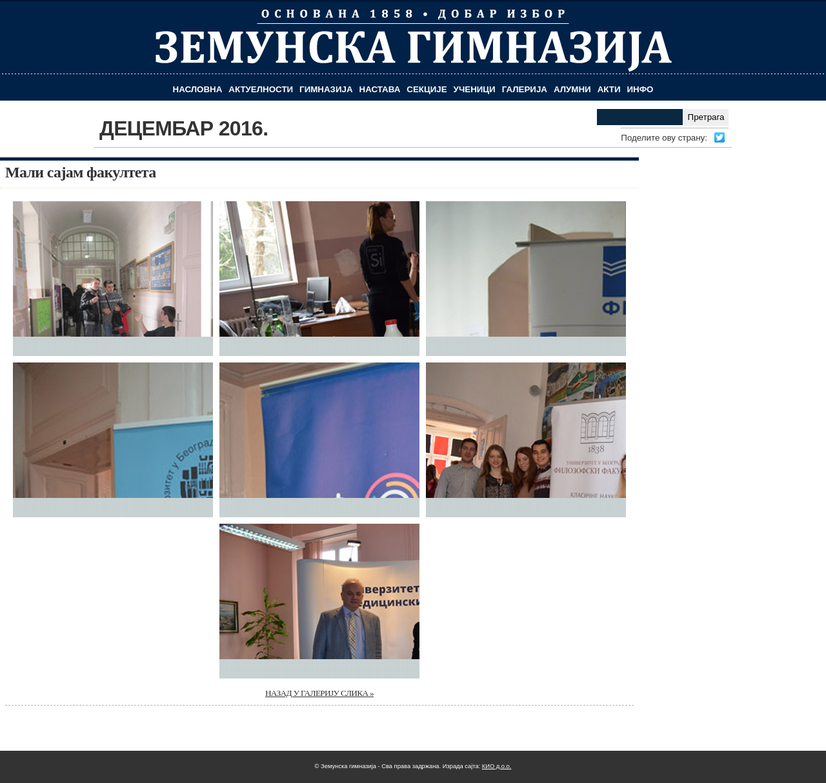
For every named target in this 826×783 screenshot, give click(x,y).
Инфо (640, 89)
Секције (427, 89)
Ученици (475, 89)
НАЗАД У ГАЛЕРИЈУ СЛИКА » (319, 693)
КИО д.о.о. (497, 766)
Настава (380, 89)
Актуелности (260, 89)
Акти (609, 89)
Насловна (198, 89)
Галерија (524, 89)
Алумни (572, 89)
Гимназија (325, 89)
